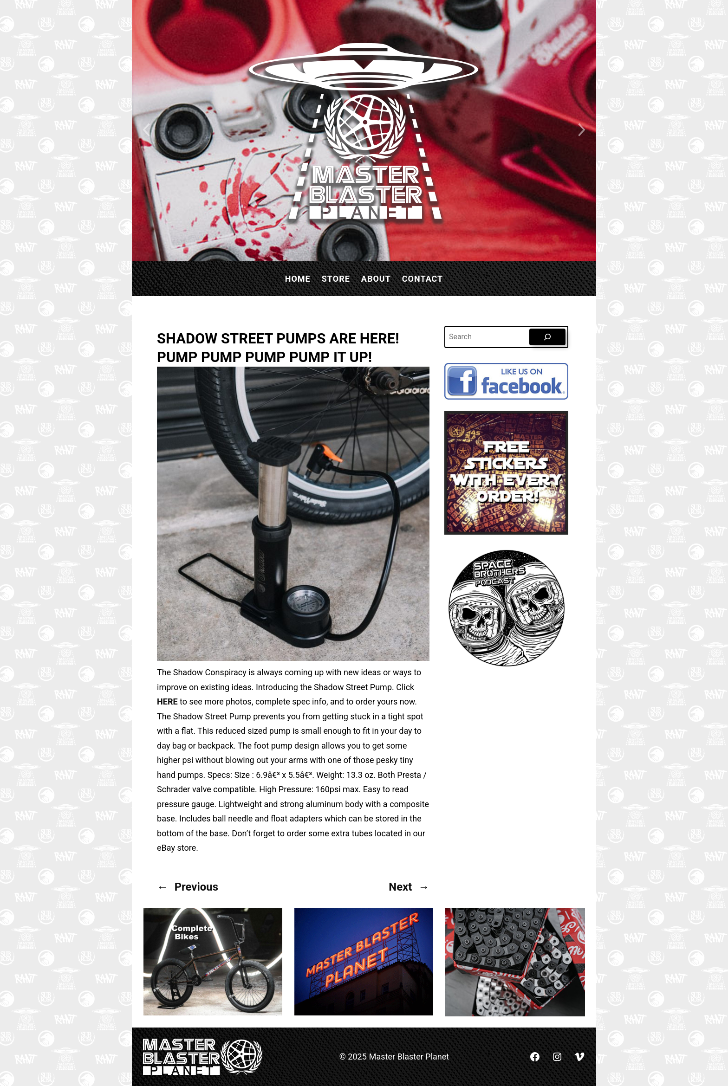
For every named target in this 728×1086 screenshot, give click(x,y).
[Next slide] (582, 130)
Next (400, 886)
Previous (196, 886)
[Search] (547, 337)
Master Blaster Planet (409, 1056)
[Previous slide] (146, 130)
